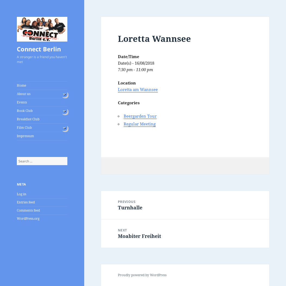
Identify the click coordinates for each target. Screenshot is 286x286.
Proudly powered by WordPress (142, 275)
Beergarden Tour (140, 116)
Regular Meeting (140, 124)
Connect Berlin (39, 49)
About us (23, 94)
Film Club (24, 127)
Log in (21, 194)
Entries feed (26, 202)
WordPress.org (28, 218)
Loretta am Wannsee (138, 89)
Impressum (25, 136)
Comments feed (28, 210)
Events (22, 102)
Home (21, 85)
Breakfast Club (28, 119)
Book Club (25, 110)
